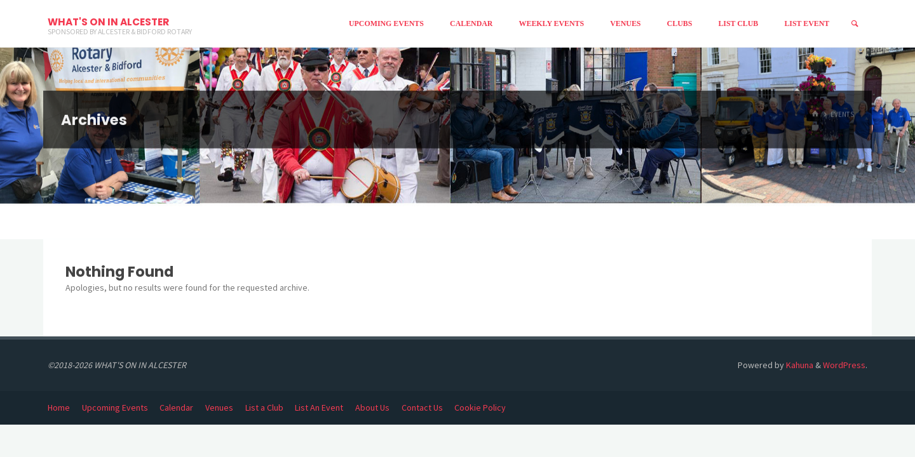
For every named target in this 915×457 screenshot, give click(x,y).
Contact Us (422, 407)
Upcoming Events (115, 407)
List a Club (264, 407)
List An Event (319, 407)
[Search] (855, 24)
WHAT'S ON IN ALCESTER (108, 22)
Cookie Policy (480, 407)
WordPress (844, 365)
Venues (219, 407)
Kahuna (798, 365)
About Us (372, 407)
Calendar (176, 407)
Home (59, 407)
